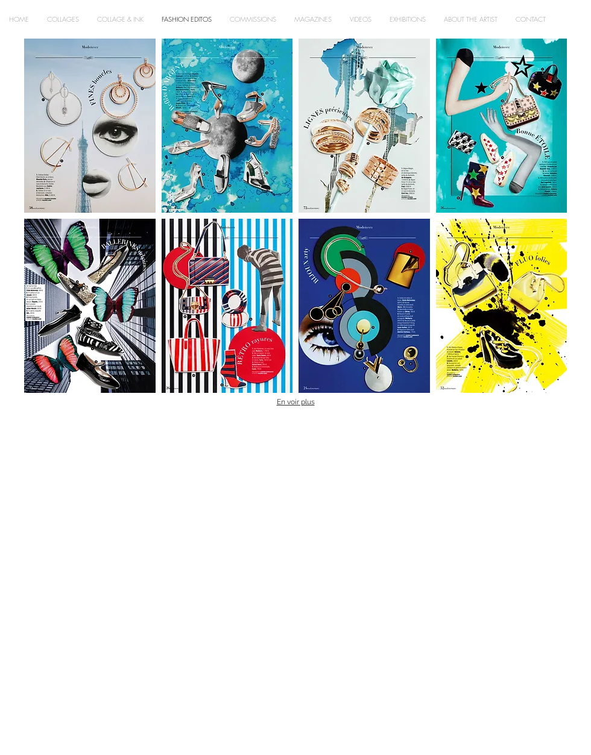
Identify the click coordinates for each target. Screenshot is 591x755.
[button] (90, 126)
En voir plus (296, 402)
